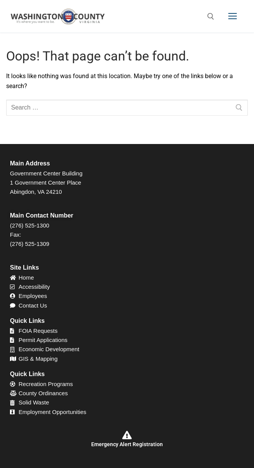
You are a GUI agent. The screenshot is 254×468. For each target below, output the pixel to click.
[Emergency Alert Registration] (127, 435)
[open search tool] (210, 16)
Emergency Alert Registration (127, 444)
